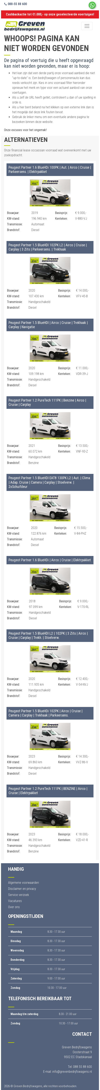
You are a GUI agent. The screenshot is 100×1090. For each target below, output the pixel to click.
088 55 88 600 (82, 1067)
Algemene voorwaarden (23, 883)
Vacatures (15, 901)
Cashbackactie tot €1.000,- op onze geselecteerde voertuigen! (50, 14)
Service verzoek (18, 895)
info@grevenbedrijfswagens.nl (72, 1072)
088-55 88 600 (15, 4)
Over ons (14, 907)
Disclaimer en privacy (22, 889)
